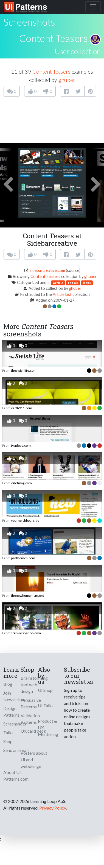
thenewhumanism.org (27, 595)
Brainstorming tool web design (34, 684)
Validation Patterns (30, 719)
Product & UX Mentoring (48, 727)
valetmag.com (21, 483)
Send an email (16, 750)
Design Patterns (11, 711)
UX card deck (33, 730)
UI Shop (45, 690)
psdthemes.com (23, 558)
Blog (7, 684)
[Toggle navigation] (93, 6)
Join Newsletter (14, 696)
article (58, 283)
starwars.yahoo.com (26, 633)
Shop (8, 741)
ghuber (66, 79)
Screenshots (14, 723)
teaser (73, 283)
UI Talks (46, 705)
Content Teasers (53, 38)
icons (87, 283)
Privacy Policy (52, 807)
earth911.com (21, 408)
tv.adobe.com (21, 445)
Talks (8, 732)
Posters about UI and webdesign (34, 759)
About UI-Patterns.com (16, 775)
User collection (78, 51)
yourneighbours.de (25, 520)
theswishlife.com (23, 370)
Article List (62, 294)
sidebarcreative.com (47, 270)
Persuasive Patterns (31, 703)
